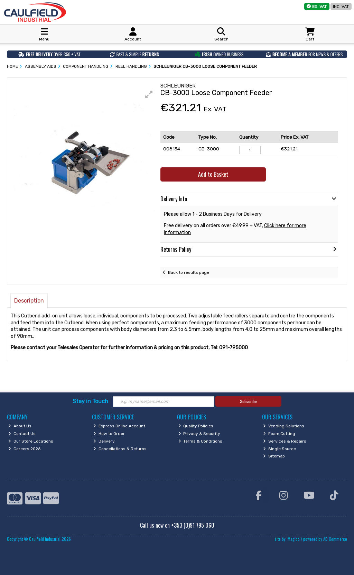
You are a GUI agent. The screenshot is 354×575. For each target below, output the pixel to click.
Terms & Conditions (200, 441)
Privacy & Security (199, 433)
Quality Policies (196, 426)
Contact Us (22, 433)
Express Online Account (119, 426)
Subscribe (248, 401)
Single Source (279, 448)
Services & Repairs (284, 441)
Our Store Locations (30, 441)
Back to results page (188, 272)
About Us (19, 426)
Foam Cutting (279, 433)
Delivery (104, 441)
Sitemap (274, 456)
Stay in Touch (90, 401)
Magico (294, 539)
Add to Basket (213, 174)
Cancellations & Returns (120, 448)
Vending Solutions (283, 426)
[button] (149, 94)
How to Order (109, 433)
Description (29, 300)
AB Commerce (335, 539)
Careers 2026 (24, 448)
